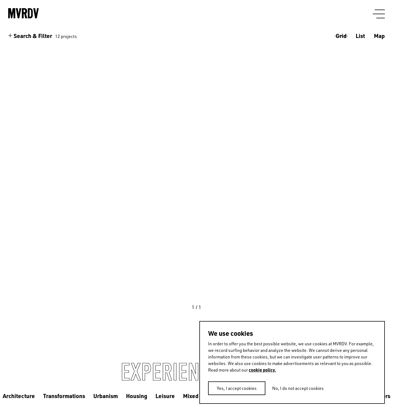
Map (379, 36)
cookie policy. (262, 370)
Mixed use (196, 396)
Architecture (19, 396)
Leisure (165, 396)
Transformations (64, 396)
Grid (341, 36)
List (360, 36)
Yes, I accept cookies (237, 388)
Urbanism (105, 396)
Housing (136, 396)
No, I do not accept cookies (298, 388)
